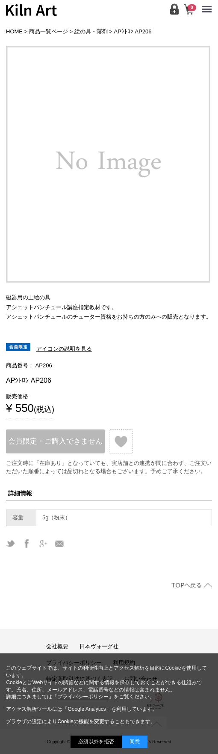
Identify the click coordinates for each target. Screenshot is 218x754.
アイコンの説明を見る (64, 349)
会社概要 (57, 646)
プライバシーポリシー (83, 697)
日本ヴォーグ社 (99, 646)
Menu (209, 5)
